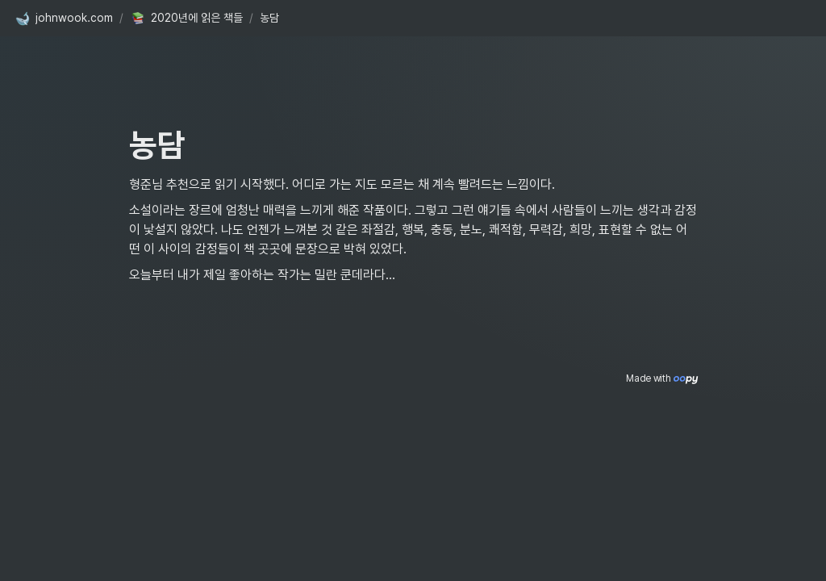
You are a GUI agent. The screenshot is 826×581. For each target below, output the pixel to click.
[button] (64, 18)
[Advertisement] (413, 538)
